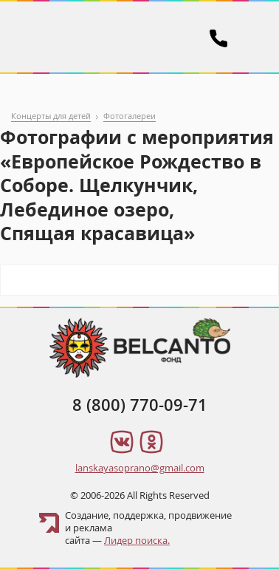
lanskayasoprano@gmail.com (139, 467)
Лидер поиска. (137, 540)
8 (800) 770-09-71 (139, 405)
